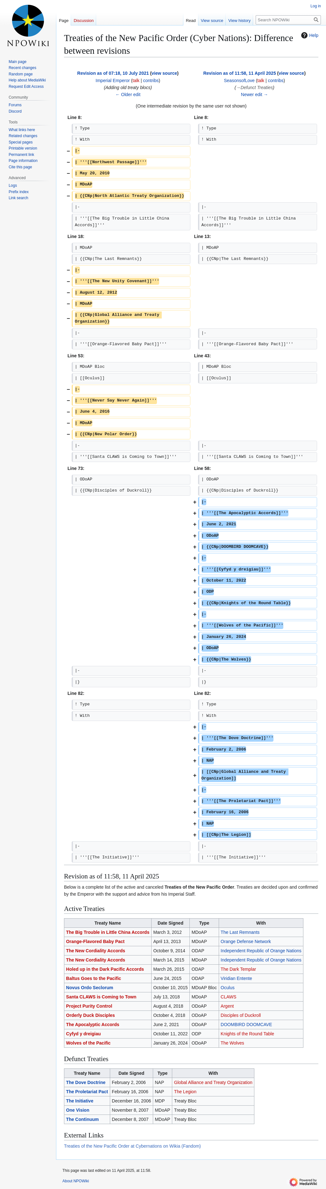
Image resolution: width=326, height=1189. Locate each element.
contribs (151, 80)
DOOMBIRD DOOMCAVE (246, 1024)
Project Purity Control (89, 1006)
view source (164, 73)
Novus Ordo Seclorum (89, 987)
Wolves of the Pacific (88, 1043)
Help (309, 35)
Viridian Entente (236, 978)
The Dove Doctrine (86, 1082)
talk (135, 80)
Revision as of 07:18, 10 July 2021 (113, 73)
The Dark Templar (238, 969)
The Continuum (82, 1119)
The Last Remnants (240, 932)
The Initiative (80, 1100)
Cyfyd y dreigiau (83, 1033)
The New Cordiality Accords (95, 950)
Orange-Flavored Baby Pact (95, 941)
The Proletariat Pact (87, 1091)
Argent (227, 1006)
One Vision (77, 1110)
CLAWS (228, 996)
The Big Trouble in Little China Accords (108, 932)
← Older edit (127, 94)
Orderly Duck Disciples (90, 1015)
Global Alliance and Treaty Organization (213, 1082)
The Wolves (232, 1043)
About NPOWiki (75, 1181)
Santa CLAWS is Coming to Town (101, 996)
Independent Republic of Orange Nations (261, 950)
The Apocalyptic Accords (92, 1024)
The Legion (185, 1091)
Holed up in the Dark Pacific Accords (105, 969)
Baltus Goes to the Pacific (93, 978)
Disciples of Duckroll (241, 1015)
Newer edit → (254, 94)
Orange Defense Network (246, 941)
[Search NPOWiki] (288, 19)
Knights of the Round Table (247, 1033)
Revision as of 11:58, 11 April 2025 (239, 73)
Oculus (228, 987)
